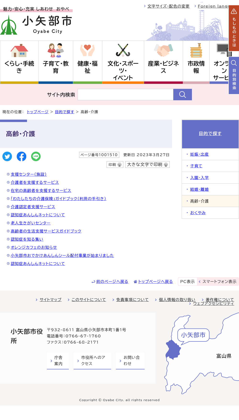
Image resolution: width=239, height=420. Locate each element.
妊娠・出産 (199, 154)
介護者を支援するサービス (35, 182)
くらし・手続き (19, 67)
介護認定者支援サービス (33, 207)
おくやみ (198, 213)
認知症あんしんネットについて (38, 215)
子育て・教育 (56, 67)
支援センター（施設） (29, 174)
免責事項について (132, 300)
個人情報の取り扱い (177, 300)
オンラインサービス (224, 71)
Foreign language (218, 6)
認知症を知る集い (27, 239)
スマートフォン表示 (220, 281)
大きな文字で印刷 (145, 164)
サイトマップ (50, 300)
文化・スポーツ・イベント (123, 71)
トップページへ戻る (155, 281)
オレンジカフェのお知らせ (34, 247)
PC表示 (187, 281)
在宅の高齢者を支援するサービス (41, 190)
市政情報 (196, 67)
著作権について (220, 300)
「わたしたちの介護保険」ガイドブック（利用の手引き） (58, 199)
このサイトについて (89, 300)
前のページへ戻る (112, 281)
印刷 (112, 164)
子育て (196, 166)
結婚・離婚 (199, 189)
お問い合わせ (132, 361)
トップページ (38, 112)
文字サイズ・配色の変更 (168, 6)
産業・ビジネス (163, 67)
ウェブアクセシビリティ (213, 303)
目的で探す (64, 112)
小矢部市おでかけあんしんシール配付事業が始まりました (62, 255)
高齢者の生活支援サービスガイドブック (46, 231)
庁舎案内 (58, 361)
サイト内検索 (61, 94)
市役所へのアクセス (93, 361)
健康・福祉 (87, 67)
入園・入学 (199, 178)
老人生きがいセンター (31, 223)
